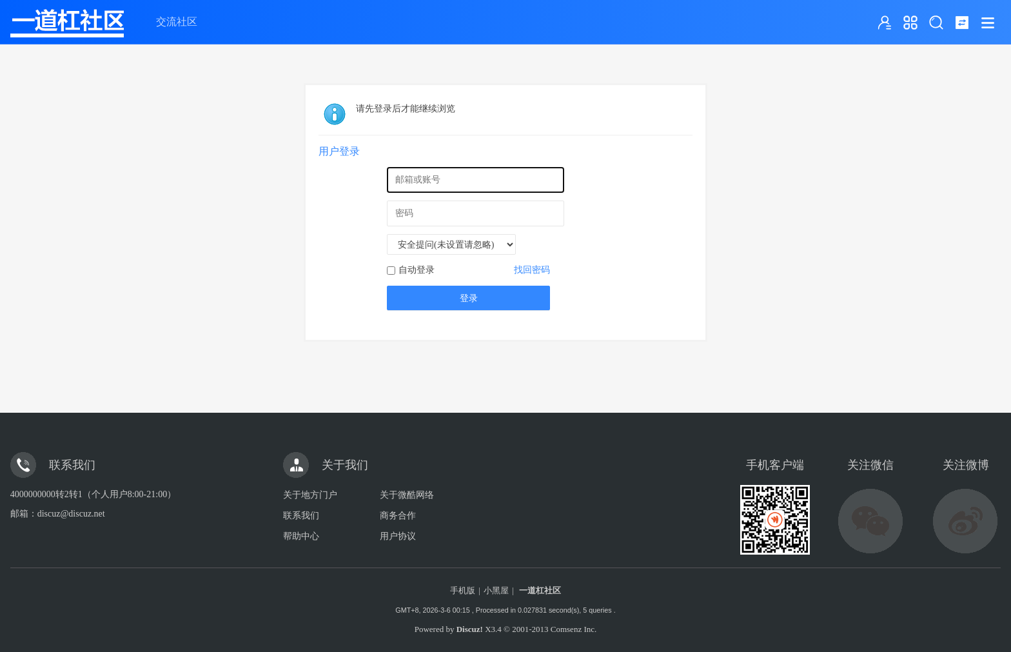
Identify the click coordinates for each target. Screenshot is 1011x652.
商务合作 (398, 515)
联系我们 (301, 515)
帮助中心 (301, 536)
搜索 (936, 22)
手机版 (462, 590)
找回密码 (532, 270)
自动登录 (411, 270)
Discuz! (469, 629)
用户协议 (398, 536)
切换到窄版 (962, 22)
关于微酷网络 (407, 495)
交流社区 (176, 21)
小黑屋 (496, 590)
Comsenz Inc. (573, 629)
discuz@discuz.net (71, 514)
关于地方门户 (310, 495)
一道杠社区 (540, 590)
